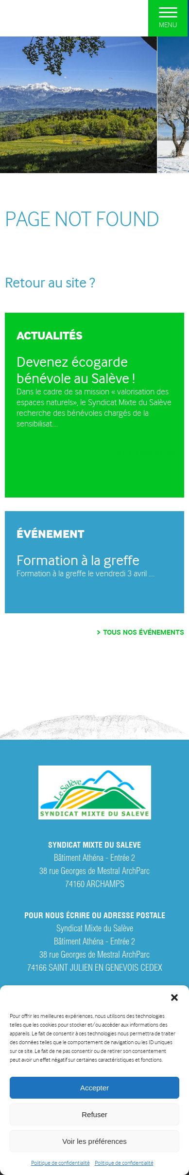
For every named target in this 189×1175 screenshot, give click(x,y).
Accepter (94, 1088)
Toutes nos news (144, 453)
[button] (174, 997)
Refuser (94, 1114)
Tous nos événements (143, 632)
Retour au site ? (50, 282)
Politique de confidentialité (60, 1163)
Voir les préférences (94, 1141)
